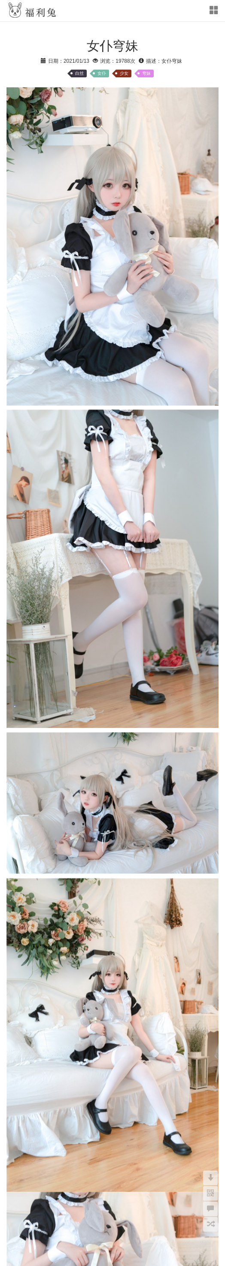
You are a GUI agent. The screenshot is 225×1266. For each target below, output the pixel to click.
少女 (124, 73)
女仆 (101, 73)
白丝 (79, 73)
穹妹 (146, 73)
